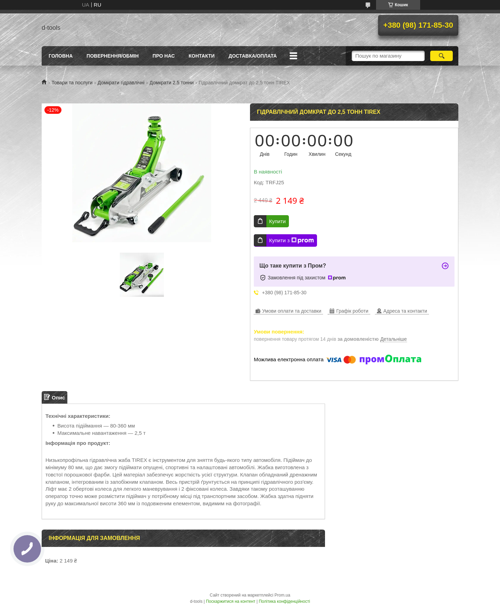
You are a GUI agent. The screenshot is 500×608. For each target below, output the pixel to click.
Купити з (291, 240)
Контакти (202, 56)
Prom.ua (282, 595)
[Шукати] (441, 56)
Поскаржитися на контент (230, 601)
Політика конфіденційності (284, 601)
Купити (277, 221)
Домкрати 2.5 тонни (172, 82)
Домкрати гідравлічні (121, 82)
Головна (61, 56)
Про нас (163, 56)
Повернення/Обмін (112, 56)
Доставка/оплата (252, 56)
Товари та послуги (71, 82)
